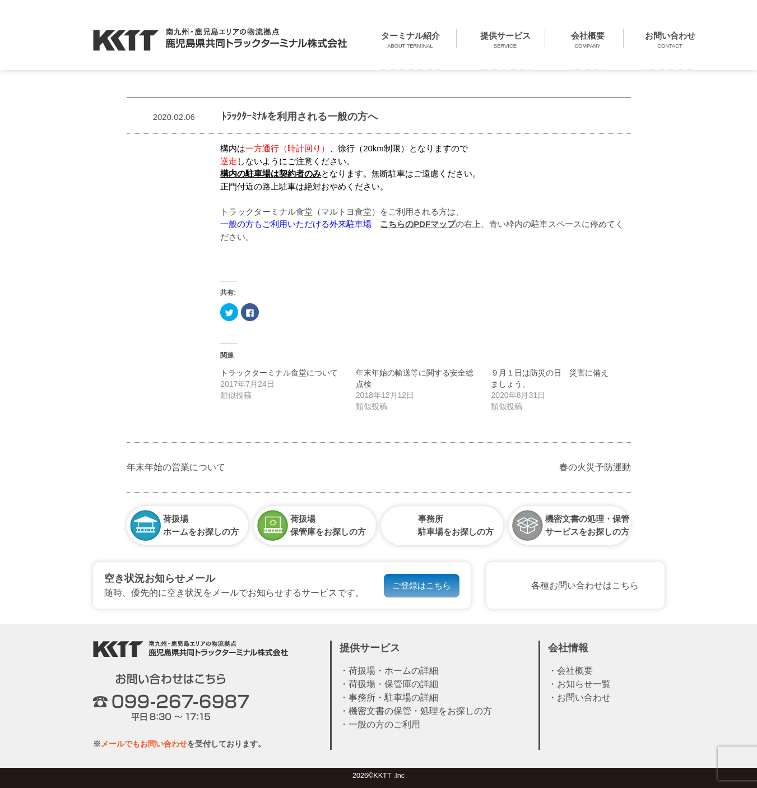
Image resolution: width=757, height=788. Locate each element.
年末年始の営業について (176, 467)
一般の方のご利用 (384, 724)
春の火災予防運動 (599, 467)
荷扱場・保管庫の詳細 (393, 684)
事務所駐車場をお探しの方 (456, 525)
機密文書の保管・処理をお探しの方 (420, 711)
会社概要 (575, 670)
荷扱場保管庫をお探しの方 (328, 525)
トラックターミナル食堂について (279, 372)
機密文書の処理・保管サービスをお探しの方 (587, 525)
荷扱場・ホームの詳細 (393, 670)
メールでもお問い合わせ (144, 743)
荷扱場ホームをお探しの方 (201, 525)
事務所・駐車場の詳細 (393, 697)
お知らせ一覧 (584, 684)
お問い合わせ (584, 697)
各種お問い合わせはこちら (585, 585)
